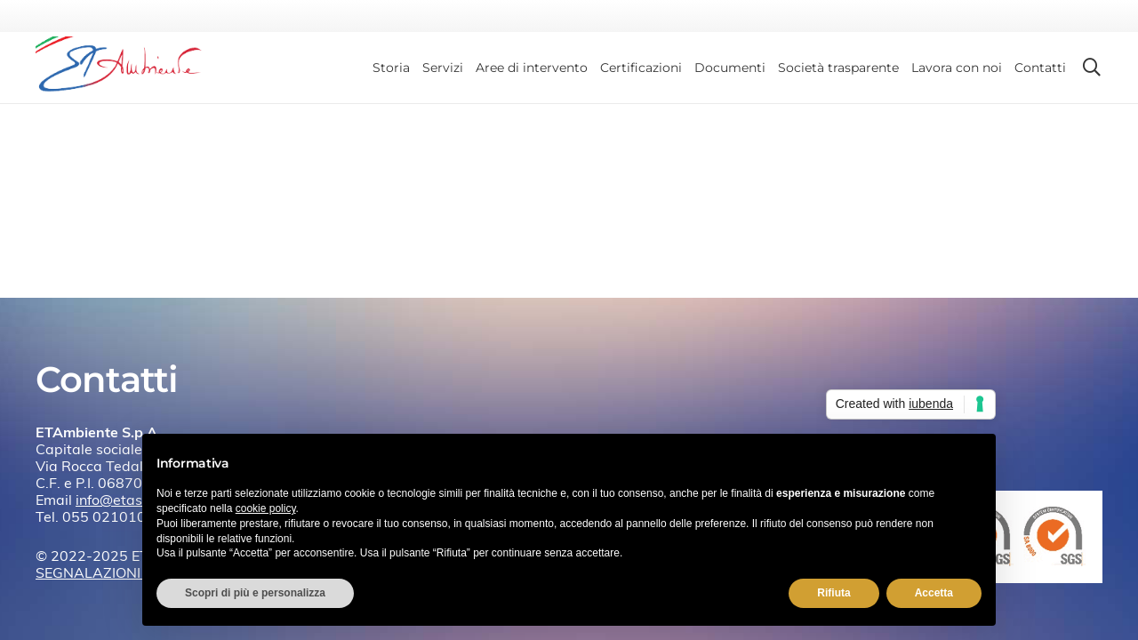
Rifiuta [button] (833, 593)
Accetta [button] (934, 593)
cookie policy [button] (266, 508)
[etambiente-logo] (126, 67)
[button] (1091, 67)
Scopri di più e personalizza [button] (255, 593)
